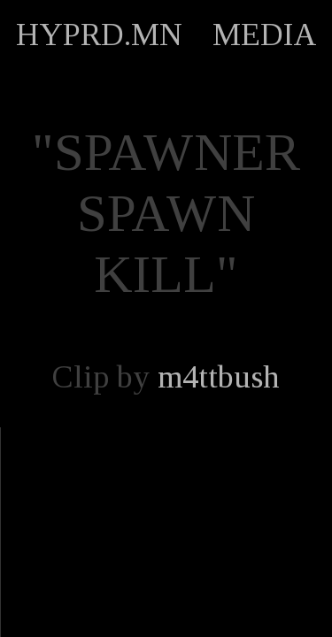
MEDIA (264, 34)
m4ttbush (219, 377)
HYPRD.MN (99, 34)
